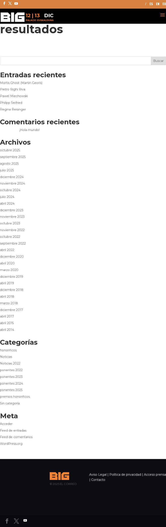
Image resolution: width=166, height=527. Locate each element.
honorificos (8, 350)
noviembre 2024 (12, 183)
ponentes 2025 (11, 390)
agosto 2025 (9, 164)
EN (157, 4)
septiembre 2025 (13, 157)
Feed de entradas (13, 430)
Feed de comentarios (16, 437)
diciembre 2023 (11, 210)
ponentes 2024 (11, 383)
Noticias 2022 (10, 363)
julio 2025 (7, 170)
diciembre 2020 (12, 257)
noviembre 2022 (12, 230)
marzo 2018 (9, 303)
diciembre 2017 (11, 310)
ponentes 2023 (11, 377)
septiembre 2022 (13, 243)
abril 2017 (7, 316)
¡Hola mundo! (29, 130)
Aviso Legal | (99, 475)
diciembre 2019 (11, 277)
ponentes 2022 (11, 370)
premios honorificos (15, 397)
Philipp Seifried (11, 103)
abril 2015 (7, 323)
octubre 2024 (10, 190)
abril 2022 (7, 250)
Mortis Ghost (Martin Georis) (21, 83)
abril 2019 (7, 283)
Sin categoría (10, 403)
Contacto (98, 480)
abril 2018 (7, 296)
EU (164, 4)
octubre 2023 (10, 223)
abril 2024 (7, 203)
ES (151, 4)
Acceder (6, 424)
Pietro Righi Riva (12, 89)
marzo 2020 (9, 270)
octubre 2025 (10, 150)
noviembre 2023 (12, 217)
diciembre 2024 (12, 177)
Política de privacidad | (126, 475)
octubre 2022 (10, 237)
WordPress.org (11, 444)
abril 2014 (7, 330)
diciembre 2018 (11, 290)
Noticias (6, 357)
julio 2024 (7, 197)
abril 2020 (7, 263)
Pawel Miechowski (14, 96)
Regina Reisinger (13, 109)
